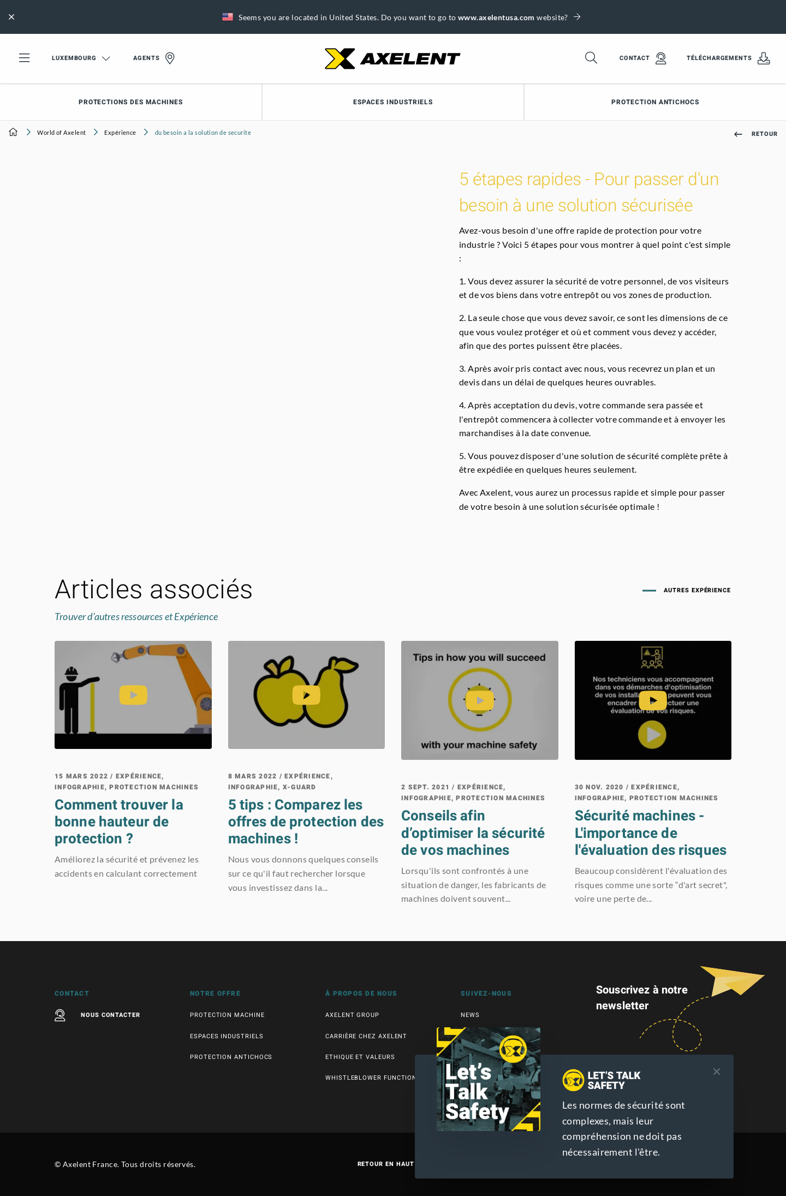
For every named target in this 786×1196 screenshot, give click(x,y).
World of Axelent (61, 132)
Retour (756, 134)
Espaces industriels (393, 102)
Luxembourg (81, 58)
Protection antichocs (231, 1057)
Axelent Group (352, 1015)
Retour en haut (393, 1164)
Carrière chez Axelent (366, 1036)
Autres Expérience (696, 590)
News (470, 1015)
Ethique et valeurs (360, 1057)
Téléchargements (728, 58)
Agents (154, 58)
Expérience (120, 132)
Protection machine (227, 1015)
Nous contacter (97, 1015)
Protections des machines (131, 102)
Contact (643, 58)
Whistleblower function (371, 1077)
